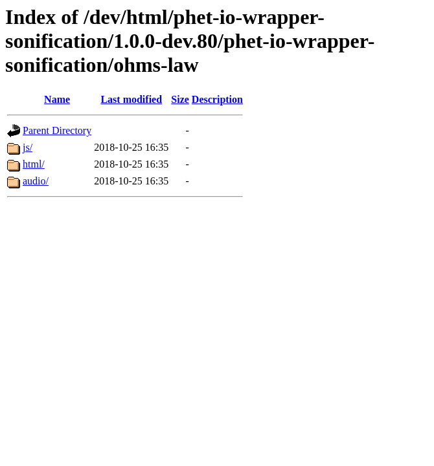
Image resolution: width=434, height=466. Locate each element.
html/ (34, 164)
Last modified (131, 99)
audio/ (36, 180)
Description (217, 99)
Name (57, 99)
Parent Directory (57, 130)
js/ (27, 147)
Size (180, 99)
